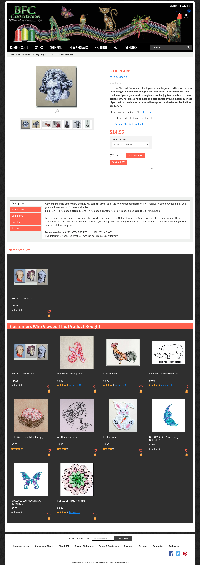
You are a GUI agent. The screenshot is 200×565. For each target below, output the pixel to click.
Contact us (158, 546)
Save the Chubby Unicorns (163, 373)
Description (18, 203)
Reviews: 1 (120, 385)
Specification (18, 209)
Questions (17, 222)
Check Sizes (148, 112)
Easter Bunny (110, 437)
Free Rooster (110, 373)
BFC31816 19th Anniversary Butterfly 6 (26, 502)
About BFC (64, 546)
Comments (17, 215)
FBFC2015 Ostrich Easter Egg (27, 437)
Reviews (16, 228)
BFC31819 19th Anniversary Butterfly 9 (164, 439)
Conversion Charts (44, 546)
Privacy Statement (84, 546)
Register (185, 5)
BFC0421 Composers (23, 298)
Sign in (174, 5)
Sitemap (143, 546)
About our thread (21, 546)
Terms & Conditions (109, 546)
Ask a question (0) (119, 76)
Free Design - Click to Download (126, 124)
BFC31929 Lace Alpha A (69, 373)
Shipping (128, 546)
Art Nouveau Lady (67, 437)
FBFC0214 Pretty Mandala (71, 501)
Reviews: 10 (75, 385)
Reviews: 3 (74, 512)
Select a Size (119, 139)
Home (11, 54)
